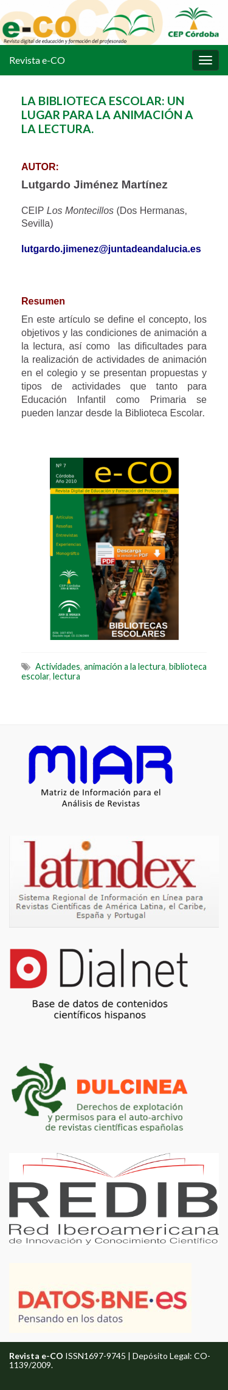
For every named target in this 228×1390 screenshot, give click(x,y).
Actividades (57, 666)
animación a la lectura (124, 666)
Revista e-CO (37, 60)
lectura (66, 676)
